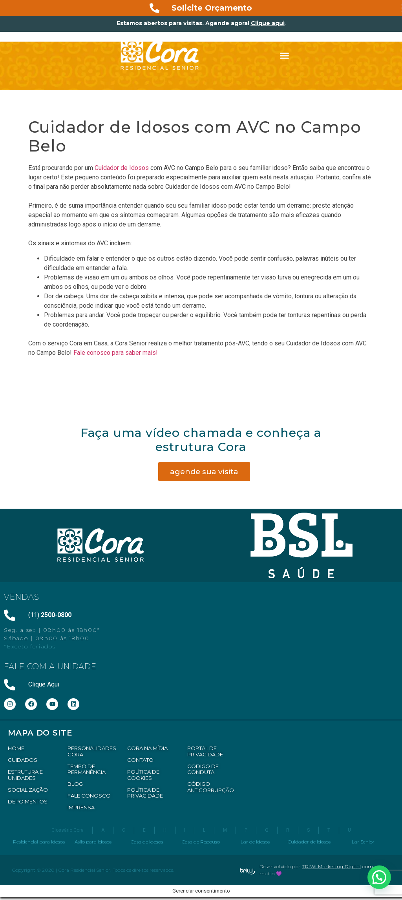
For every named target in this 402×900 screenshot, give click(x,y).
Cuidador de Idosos (122, 168)
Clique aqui (268, 23)
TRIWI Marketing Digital (331, 866)
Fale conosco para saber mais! (116, 352)
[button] (284, 55)
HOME (16, 748)
